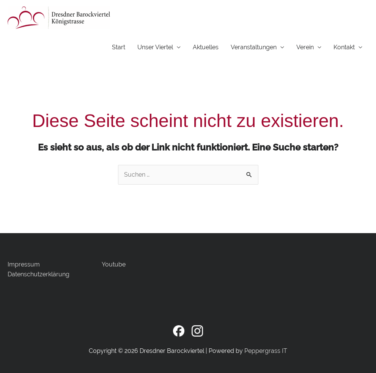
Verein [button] (305, 47)
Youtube (114, 264)
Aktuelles (206, 47)
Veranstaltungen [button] (254, 47)
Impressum (24, 264)
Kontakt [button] (344, 47)
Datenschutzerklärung (38, 274)
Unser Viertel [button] (155, 47)
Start (118, 47)
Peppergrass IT (265, 350)
